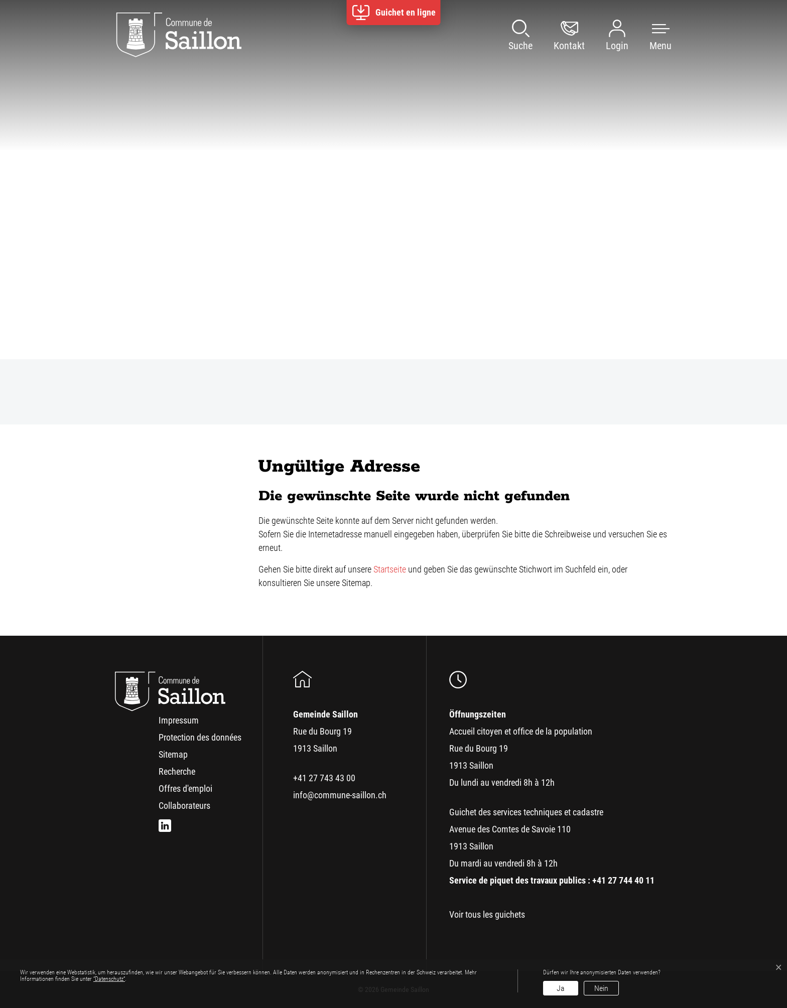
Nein (601, 988)
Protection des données (200, 737)
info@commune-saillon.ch (339, 795)
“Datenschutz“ (109, 978)
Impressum (179, 720)
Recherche (177, 771)
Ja (561, 988)
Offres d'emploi (185, 788)
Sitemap (173, 754)
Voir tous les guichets (487, 914)
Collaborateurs (184, 805)
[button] (650, 35)
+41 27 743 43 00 (324, 778)
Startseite (389, 569)
